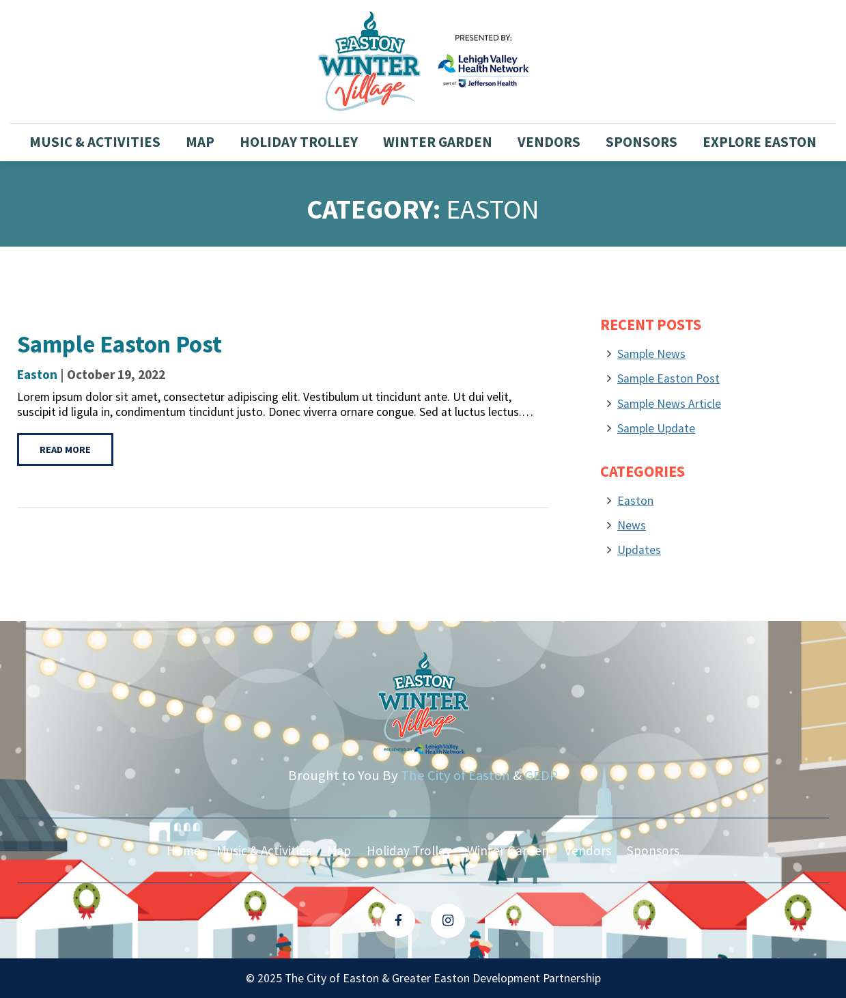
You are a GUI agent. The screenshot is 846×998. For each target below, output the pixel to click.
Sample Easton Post (668, 378)
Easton (37, 374)
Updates (639, 549)
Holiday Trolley (299, 142)
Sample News (651, 353)
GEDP (541, 775)
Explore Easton (760, 142)
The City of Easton (455, 775)
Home (184, 850)
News (631, 525)
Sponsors (641, 142)
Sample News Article (669, 403)
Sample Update (656, 428)
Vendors (549, 142)
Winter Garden (437, 142)
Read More (65, 449)
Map (200, 142)
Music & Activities (94, 142)
